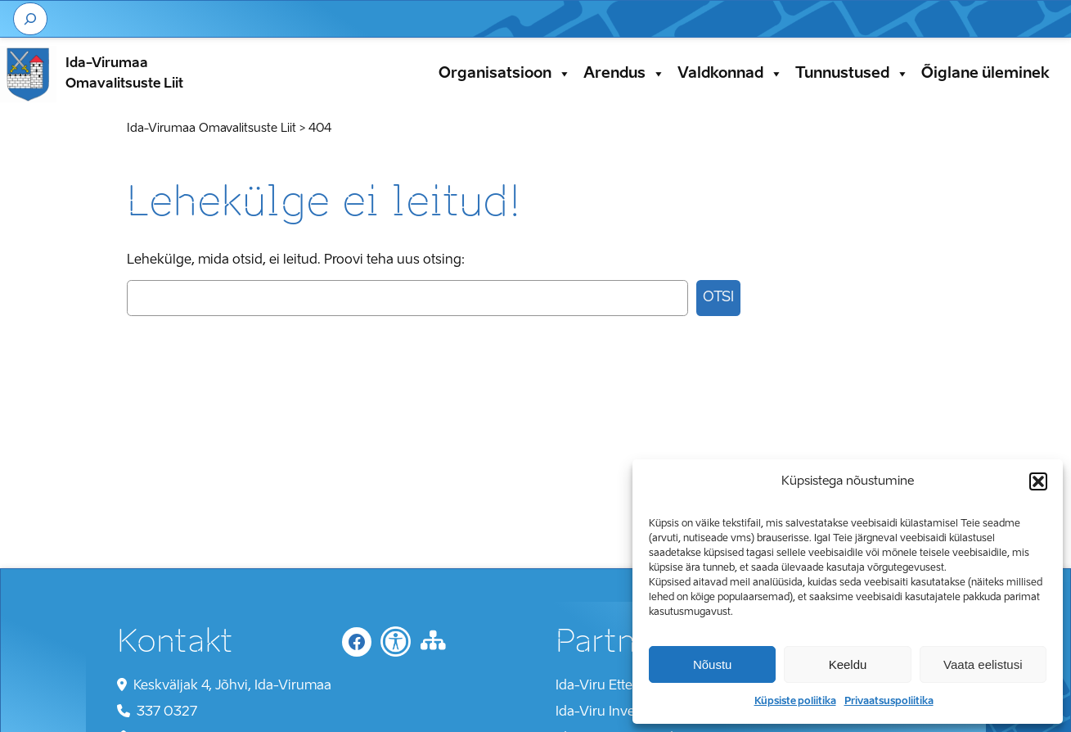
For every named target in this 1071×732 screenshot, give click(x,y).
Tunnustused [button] (852, 73)
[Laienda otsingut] (30, 18)
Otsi (718, 298)
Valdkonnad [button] (730, 73)
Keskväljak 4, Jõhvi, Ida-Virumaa (232, 686)
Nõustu (712, 664)
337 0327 (167, 712)
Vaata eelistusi (982, 664)
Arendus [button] (624, 73)
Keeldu (848, 664)
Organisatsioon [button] (505, 73)
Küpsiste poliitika (795, 702)
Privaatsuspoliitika (889, 702)
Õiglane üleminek (985, 73)
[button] (1038, 481)
